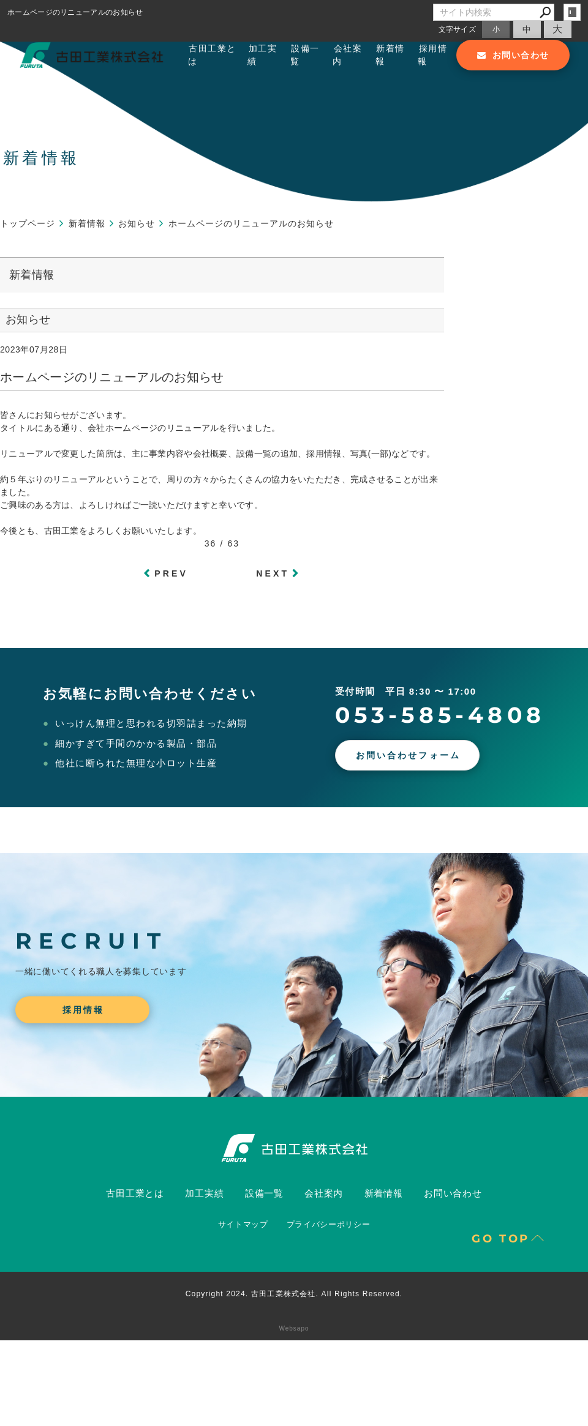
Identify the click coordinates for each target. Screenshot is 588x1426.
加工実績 (262, 54)
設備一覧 (305, 54)
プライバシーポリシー (329, 1224)
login (572, 12)
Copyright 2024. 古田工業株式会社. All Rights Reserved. (294, 1294)
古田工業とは (212, 54)
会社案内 (347, 54)
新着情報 (390, 54)
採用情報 (432, 54)
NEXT (272, 573)
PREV (171, 573)
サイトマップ (243, 1224)
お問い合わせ (453, 1193)
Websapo (294, 1328)
